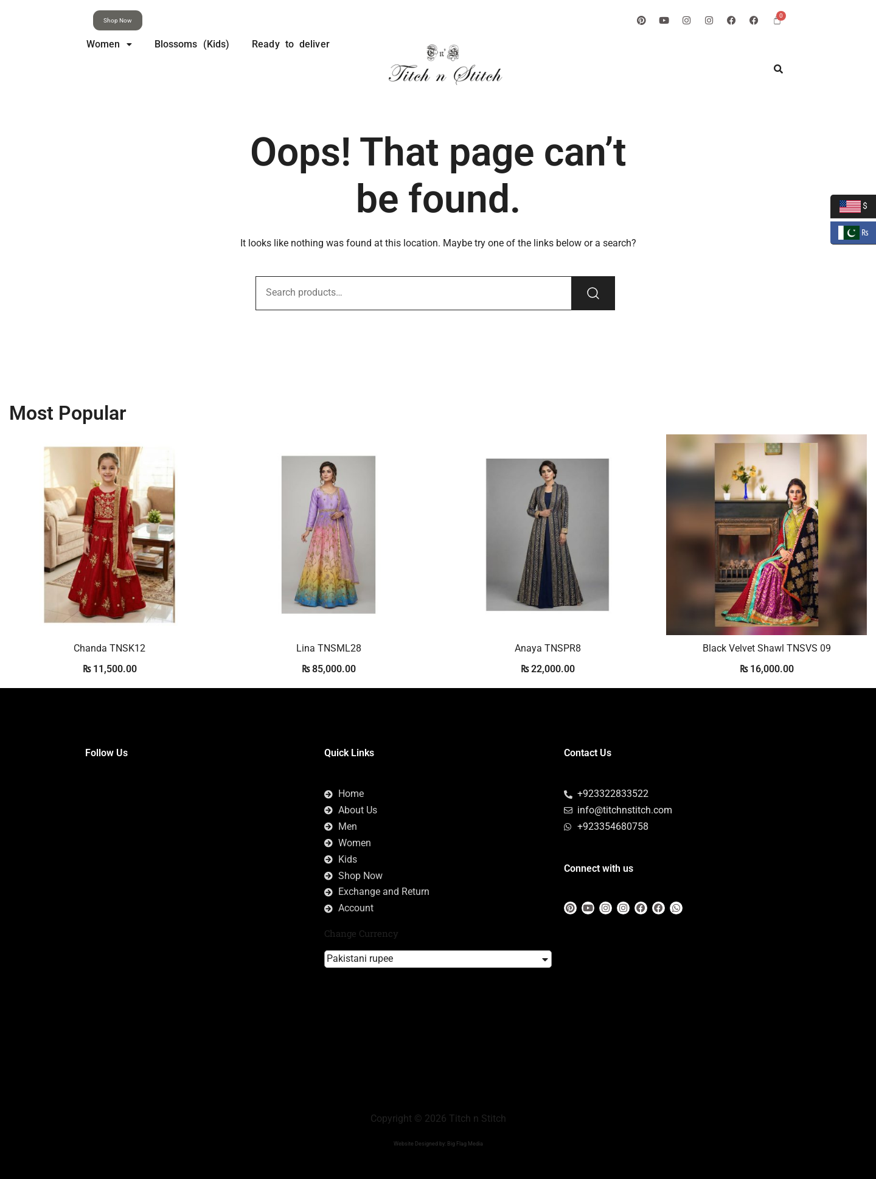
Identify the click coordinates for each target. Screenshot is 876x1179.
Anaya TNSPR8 (548, 648)
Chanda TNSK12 (109, 648)
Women (109, 44)
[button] (109, 44)
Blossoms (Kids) (192, 44)
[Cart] (777, 19)
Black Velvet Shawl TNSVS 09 (767, 648)
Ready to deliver (291, 44)
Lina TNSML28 (328, 648)
